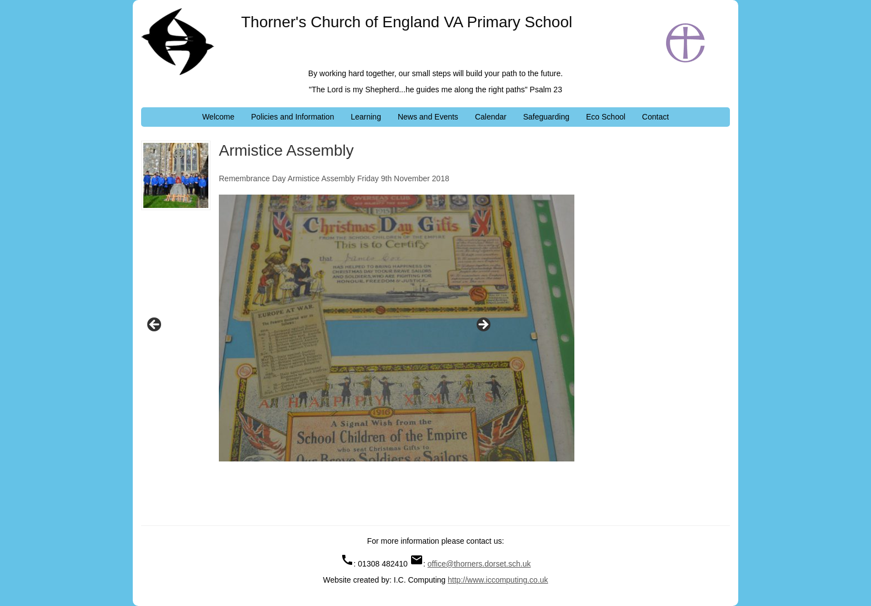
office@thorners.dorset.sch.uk (479, 563)
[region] (319, 328)
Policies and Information (292, 116)
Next (482, 325)
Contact (655, 116)
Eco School (605, 116)
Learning (366, 116)
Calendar (491, 116)
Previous (155, 325)
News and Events (428, 116)
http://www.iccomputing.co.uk (498, 579)
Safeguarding (546, 116)
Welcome (218, 116)
